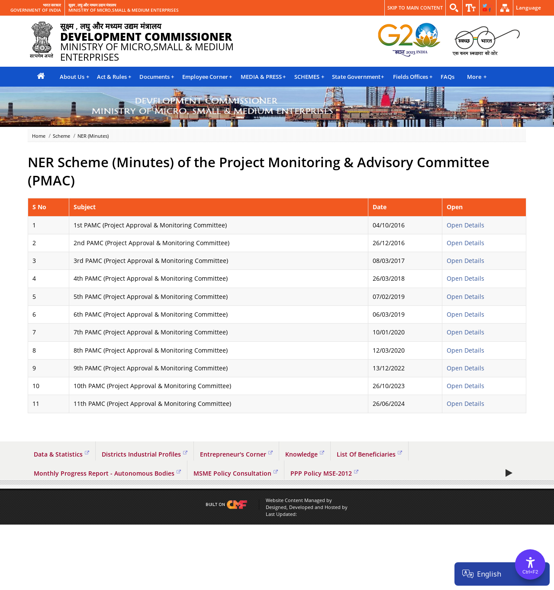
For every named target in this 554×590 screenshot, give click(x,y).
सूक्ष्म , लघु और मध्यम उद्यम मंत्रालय (92, 5)
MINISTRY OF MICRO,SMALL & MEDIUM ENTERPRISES (123, 10)
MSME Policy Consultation (235, 473)
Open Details (465, 225)
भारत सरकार (52, 5)
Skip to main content (415, 7)
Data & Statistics (61, 454)
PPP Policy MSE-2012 (324, 473)
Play (510, 538)
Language (528, 7)
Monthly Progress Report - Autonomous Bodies (107, 473)
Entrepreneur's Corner (236, 454)
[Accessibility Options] (530, 564)
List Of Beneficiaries (369, 454)
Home (38, 136)
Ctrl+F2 (530, 571)
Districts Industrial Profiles (144, 454)
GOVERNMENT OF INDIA (35, 10)
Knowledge (304, 454)
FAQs (447, 77)
